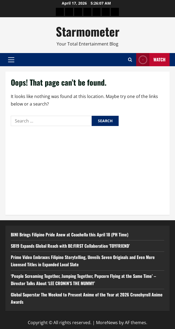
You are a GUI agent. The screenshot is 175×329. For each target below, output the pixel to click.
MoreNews (107, 323)
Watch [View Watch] (151, 59)
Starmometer (87, 31)
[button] (11, 59)
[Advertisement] (87, 169)
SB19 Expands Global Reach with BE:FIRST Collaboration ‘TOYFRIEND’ (70, 246)
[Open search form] (130, 59)
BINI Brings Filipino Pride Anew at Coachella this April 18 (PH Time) (69, 234)
